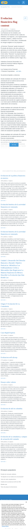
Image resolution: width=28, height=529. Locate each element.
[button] (25, 22)
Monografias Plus (5, 6)
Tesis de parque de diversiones (9, 487)
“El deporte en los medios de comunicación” (12, 476)
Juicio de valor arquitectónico (8, 479)
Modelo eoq (4, 484)
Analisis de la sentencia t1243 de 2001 (11, 481)
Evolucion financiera (17, 6)
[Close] (26, 504)
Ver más (14, 144)
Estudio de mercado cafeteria (8, 474)
